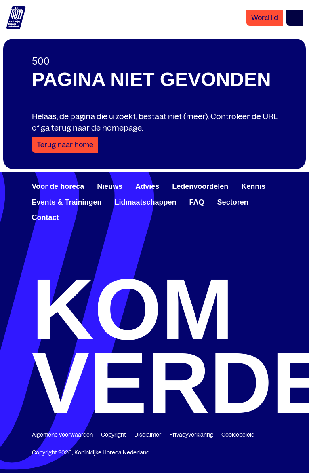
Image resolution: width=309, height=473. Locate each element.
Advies (147, 186)
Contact (45, 217)
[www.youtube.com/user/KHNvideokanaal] (214, 264)
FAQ (196, 202)
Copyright (113, 434)
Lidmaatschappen (146, 202)
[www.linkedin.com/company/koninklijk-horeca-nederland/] (95, 264)
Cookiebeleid (237, 434)
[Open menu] (294, 18)
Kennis (253, 186)
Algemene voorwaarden (62, 434)
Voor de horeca (58, 186)
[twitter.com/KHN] (154, 264)
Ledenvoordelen (200, 186)
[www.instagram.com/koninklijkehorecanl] (274, 264)
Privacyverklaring (191, 434)
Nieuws (109, 186)
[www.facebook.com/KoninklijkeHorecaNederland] (35, 264)
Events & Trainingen (67, 202)
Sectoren (232, 202)
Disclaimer (147, 434)
